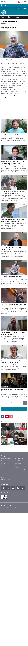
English (3, 509)
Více (17, 17)
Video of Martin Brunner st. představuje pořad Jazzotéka (14, 106)
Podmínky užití (18, 507)
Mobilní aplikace (5, 479)
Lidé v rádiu (18, 463)
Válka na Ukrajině (6, 458)
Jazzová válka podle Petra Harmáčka (12, 135)
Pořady (10, 17)
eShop (3, 465)
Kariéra (17, 465)
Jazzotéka (14, 28)
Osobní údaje (10, 507)
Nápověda (17, 461)
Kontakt (17, 467)
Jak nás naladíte (19, 458)
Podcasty (4, 477)
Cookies (3, 507)
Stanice (3, 463)
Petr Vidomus (7, 59)
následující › (25, 403)
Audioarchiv (24, 8)
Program (17, 8)
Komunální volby (6, 461)
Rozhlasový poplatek (20, 470)
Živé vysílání (4, 473)
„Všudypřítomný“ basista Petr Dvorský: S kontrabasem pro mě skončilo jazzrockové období (13, 163)
